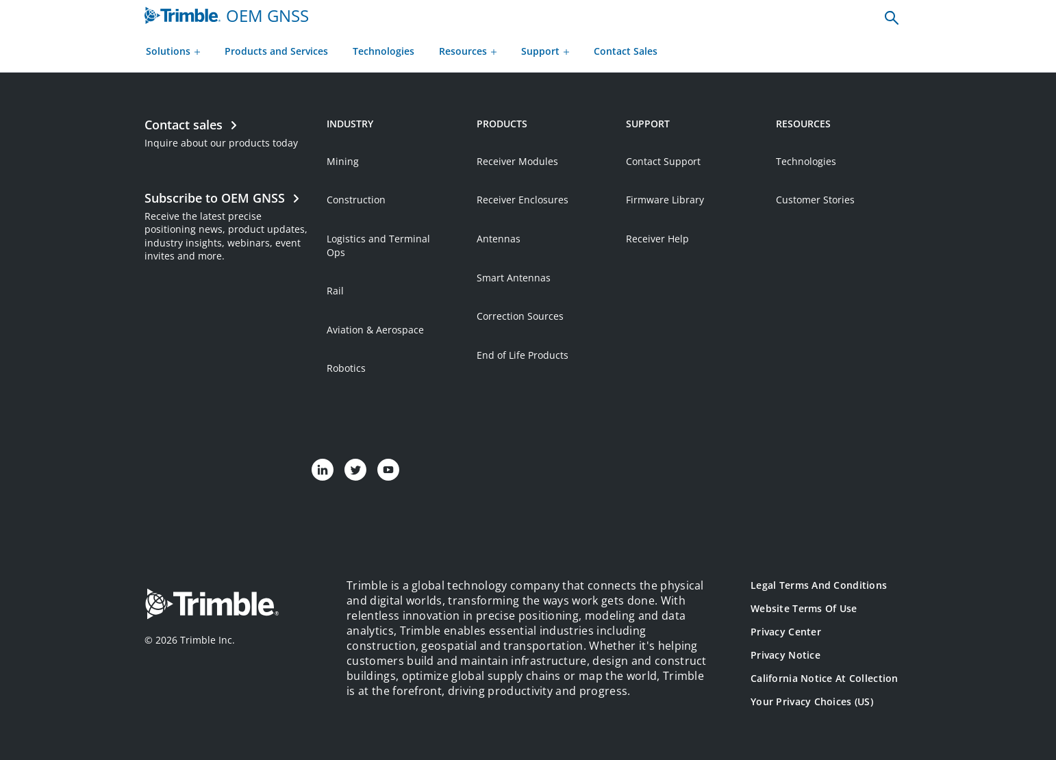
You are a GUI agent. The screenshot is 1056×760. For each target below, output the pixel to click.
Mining (343, 161)
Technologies (806, 161)
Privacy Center (786, 631)
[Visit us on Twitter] (355, 470)
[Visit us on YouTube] (388, 470)
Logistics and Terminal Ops (378, 245)
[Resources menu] (468, 52)
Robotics (346, 368)
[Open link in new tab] (228, 225)
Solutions (173, 51)
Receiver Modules (517, 161)
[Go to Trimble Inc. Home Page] (211, 605)
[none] (892, 17)
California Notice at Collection (824, 678)
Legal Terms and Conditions (819, 585)
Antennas (498, 238)
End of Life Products (522, 355)
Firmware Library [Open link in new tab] (665, 199)
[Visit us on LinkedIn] (323, 470)
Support (545, 51)
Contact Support (663, 161)
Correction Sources (520, 315)
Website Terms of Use (804, 608)
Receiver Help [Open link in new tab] (657, 238)
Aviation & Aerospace (375, 329)
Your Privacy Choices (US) (812, 701)
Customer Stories (815, 199)
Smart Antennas (514, 277)
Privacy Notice (785, 654)
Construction (356, 199)
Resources (467, 51)
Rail (335, 290)
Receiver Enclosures (522, 199)
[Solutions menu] (173, 52)
